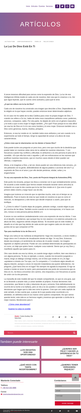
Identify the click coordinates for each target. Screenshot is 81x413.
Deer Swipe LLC (15, 411)
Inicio (28, 6)
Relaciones (49, 41)
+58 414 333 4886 (8, 388)
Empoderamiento (24, 41)
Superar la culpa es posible (19, 309)
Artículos (34, 6)
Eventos (42, 6)
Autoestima (10, 41)
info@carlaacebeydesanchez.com (12, 394)
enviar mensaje (67, 403)
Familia (38, 41)
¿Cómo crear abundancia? (19, 304)
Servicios (49, 6)
